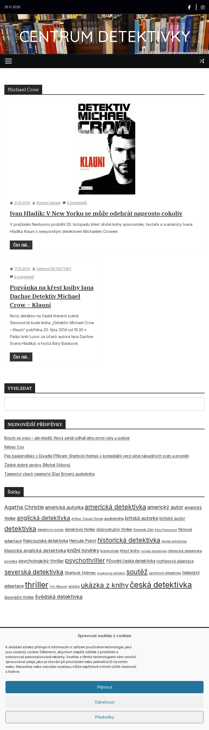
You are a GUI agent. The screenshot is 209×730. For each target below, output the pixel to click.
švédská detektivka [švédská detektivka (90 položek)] (58, 597)
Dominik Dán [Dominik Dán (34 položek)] (143, 530)
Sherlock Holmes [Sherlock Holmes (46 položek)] (80, 572)
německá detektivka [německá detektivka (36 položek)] (185, 551)
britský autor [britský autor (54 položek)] (172, 518)
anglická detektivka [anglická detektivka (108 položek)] (43, 518)
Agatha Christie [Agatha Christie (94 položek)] (24, 507)
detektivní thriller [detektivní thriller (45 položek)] (80, 529)
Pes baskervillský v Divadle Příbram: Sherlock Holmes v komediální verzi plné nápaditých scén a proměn (96, 456)
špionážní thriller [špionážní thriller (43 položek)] (19, 597)
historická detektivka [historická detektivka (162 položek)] (128, 540)
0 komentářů (75, 203)
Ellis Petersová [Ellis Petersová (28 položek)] (166, 530)
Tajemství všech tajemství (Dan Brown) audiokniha (49, 474)
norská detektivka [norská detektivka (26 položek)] (154, 551)
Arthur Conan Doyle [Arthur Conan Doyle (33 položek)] (87, 519)
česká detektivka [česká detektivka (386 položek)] (161, 584)
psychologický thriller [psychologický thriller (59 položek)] (41, 561)
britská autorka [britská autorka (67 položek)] (141, 518)
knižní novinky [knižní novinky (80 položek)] (83, 550)
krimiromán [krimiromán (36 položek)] (109, 551)
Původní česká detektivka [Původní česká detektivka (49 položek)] (130, 561)
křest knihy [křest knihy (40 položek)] (130, 551)
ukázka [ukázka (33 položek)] (74, 586)
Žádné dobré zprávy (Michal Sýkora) (37, 465)
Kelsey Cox (14, 447)
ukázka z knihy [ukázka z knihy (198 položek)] (105, 585)
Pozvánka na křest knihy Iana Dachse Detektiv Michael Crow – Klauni (52, 296)
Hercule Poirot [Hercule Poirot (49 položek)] (82, 540)
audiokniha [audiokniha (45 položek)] (114, 518)
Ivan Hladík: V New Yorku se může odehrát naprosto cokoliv (96, 213)
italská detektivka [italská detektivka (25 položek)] (174, 541)
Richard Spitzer (48, 203)
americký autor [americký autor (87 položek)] (165, 507)
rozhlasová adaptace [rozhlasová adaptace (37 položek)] (175, 561)
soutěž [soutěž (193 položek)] (137, 572)
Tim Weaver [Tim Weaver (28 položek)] (58, 586)
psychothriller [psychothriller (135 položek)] (85, 560)
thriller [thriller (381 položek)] (36, 584)
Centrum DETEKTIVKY (53, 269)
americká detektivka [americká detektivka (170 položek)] (115, 507)
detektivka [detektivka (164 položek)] (20, 529)
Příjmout (104, 687)
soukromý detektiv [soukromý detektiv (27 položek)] (111, 573)
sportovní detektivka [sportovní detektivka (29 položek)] (165, 573)
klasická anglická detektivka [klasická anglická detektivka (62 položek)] (35, 550)
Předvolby (104, 717)
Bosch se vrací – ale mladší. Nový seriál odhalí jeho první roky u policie (67, 438)
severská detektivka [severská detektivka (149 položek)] (33, 572)
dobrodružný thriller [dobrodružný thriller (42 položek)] (114, 529)
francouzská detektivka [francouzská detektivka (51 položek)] (45, 540)
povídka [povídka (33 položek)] (10, 561)
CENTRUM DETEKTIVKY (104, 36)
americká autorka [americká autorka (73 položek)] (64, 507)
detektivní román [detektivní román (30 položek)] (50, 530)
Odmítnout (105, 702)
